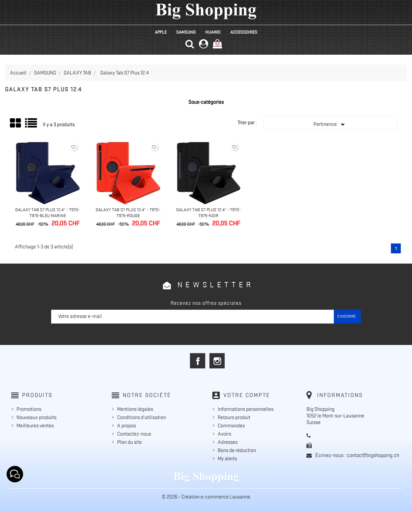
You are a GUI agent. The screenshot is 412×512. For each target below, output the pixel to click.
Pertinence (330, 124)
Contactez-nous (134, 434)
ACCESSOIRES (243, 32)
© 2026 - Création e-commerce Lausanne (206, 497)
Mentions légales (135, 409)
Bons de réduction (237, 450)
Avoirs (224, 434)
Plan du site (129, 442)
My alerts (227, 459)
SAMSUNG (186, 32)
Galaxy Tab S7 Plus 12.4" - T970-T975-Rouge (128, 212)
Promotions (28, 409)
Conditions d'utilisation (141, 417)
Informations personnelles (245, 409)
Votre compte (246, 395)
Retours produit (234, 417)
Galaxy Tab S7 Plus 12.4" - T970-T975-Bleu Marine (47, 212)
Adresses (228, 442)
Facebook (197, 360)
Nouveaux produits (36, 417)
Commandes (231, 426)
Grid (16, 123)
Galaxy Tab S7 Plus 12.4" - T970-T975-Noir (208, 212)
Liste (31, 125)
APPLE (161, 32)
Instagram (217, 360)
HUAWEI (213, 32)
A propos (126, 426)
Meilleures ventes (35, 426)
